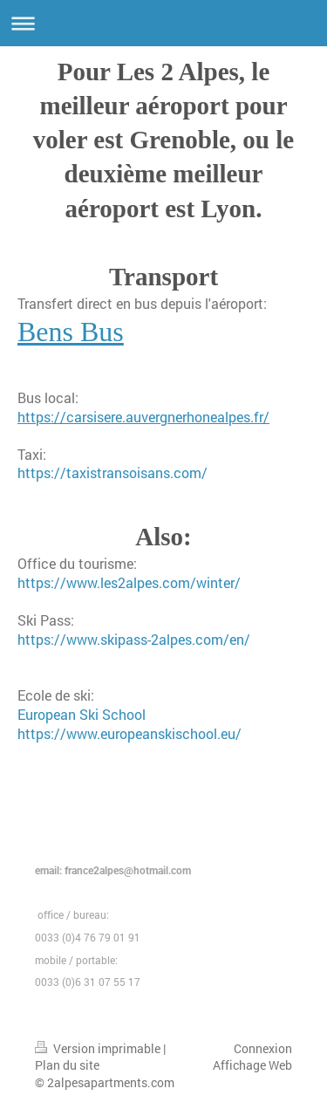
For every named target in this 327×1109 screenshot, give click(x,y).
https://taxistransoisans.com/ (112, 472)
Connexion (263, 1048)
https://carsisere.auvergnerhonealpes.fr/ (143, 416)
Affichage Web (252, 1065)
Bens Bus (70, 331)
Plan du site (67, 1065)
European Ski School (81, 714)
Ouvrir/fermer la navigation (163, 23)
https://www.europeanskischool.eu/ (129, 733)
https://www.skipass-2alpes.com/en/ (133, 639)
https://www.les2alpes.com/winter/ (129, 582)
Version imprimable (99, 1048)
